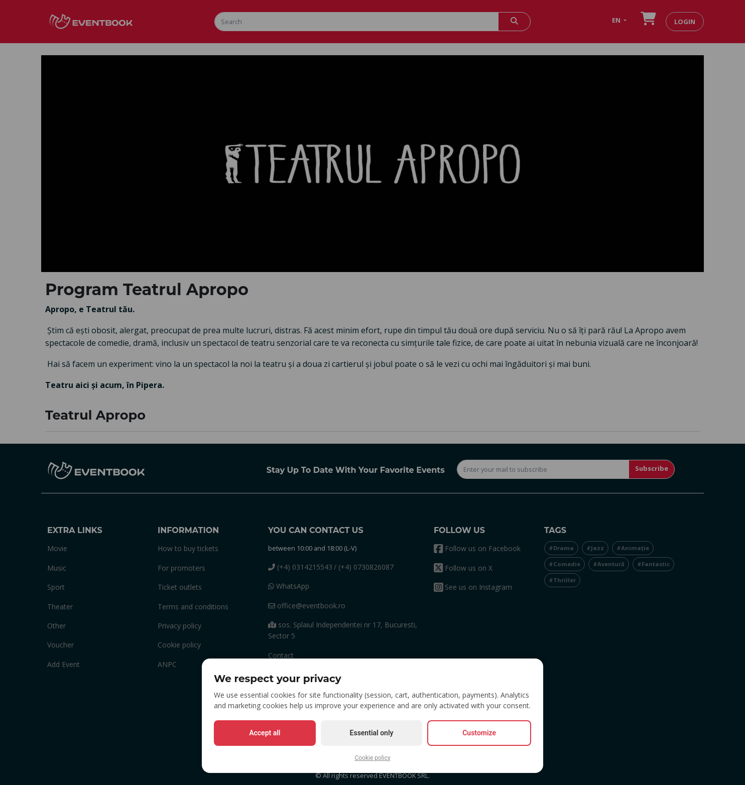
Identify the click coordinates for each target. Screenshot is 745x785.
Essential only (372, 733)
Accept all (264, 733)
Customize (479, 733)
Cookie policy (372, 757)
